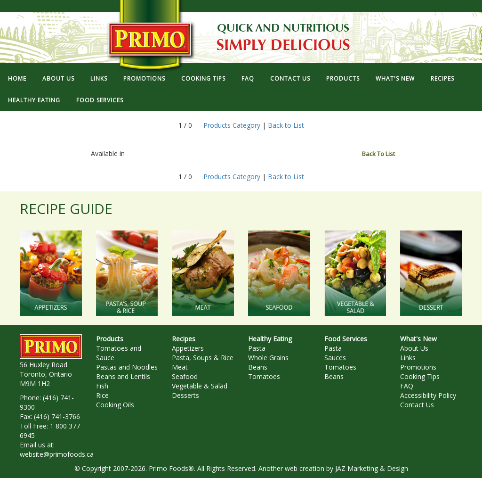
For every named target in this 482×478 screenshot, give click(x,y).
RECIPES (442, 78)
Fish (102, 385)
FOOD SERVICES (99, 100)
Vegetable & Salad (199, 385)
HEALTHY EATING (34, 100)
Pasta (256, 348)
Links (408, 357)
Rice (102, 395)
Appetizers (188, 348)
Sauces (335, 357)
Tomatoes (264, 376)
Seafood (185, 376)
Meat (180, 367)
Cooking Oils (115, 404)
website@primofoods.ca (57, 454)
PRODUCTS (343, 78)
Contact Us (417, 404)
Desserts (185, 395)
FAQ (247, 78)
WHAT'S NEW (395, 78)
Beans (257, 367)
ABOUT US (58, 78)
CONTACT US (290, 78)
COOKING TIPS (203, 78)
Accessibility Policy (428, 395)
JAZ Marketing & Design (371, 468)
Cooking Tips (420, 376)
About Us (414, 348)
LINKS (98, 78)
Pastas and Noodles (127, 367)
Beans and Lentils (123, 376)
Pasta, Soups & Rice (202, 357)
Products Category (231, 125)
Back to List (286, 125)
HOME (17, 78)
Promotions (418, 367)
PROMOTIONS (144, 78)
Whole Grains (268, 357)
